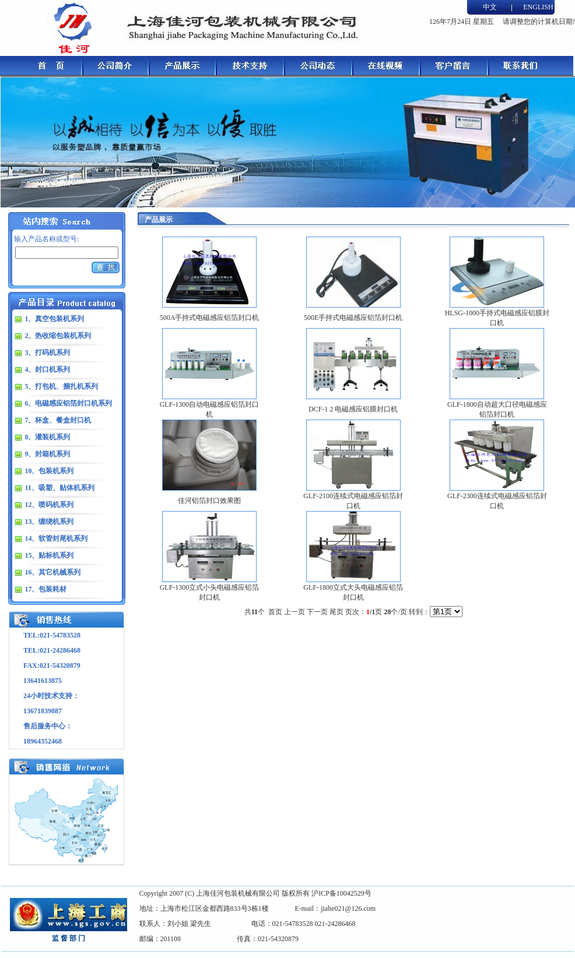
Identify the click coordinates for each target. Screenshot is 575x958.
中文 (490, 7)
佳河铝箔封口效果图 (209, 500)
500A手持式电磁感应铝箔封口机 (210, 318)
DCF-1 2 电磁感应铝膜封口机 (353, 409)
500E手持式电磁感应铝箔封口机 (353, 318)
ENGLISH (538, 7)
